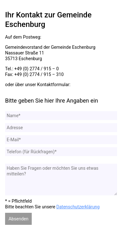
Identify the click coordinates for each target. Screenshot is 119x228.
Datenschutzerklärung (78, 206)
